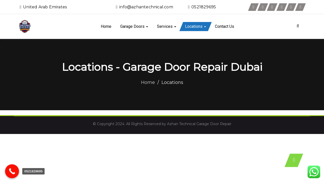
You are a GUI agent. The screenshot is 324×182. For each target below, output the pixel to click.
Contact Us (224, 26)
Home (106, 26)
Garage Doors (134, 26)
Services (166, 26)
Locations (195, 26)
